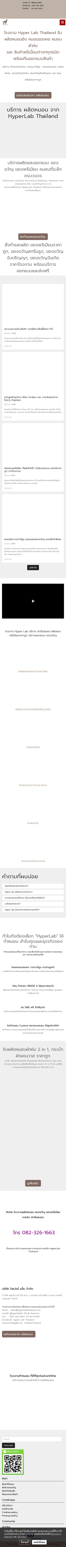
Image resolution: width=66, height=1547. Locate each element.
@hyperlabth (37, 2)
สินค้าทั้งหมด (8, 1484)
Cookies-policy (10, 1512)
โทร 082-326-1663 (33, 1232)
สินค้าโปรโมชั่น (8, 1491)
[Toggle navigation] (62, 22)
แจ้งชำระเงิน (7, 1509)
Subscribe (8, 1445)
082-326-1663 (38, 5)
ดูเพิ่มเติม (8, 346)
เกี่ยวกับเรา (7, 1505)
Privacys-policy (10, 1515)
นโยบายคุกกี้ (22, 1537)
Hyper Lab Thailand (23, 1319)
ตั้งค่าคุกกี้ (25, 1542)
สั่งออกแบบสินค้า (10, 1494)
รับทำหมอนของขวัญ (33, 236)
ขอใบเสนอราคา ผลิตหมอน (33, 95)
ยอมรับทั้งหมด (39, 1542)
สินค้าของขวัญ (9, 1487)
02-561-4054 (37, 8)
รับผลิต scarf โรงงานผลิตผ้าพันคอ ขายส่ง (33, 709)
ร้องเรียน (6, 1526)
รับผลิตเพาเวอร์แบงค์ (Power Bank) (33, 671)
